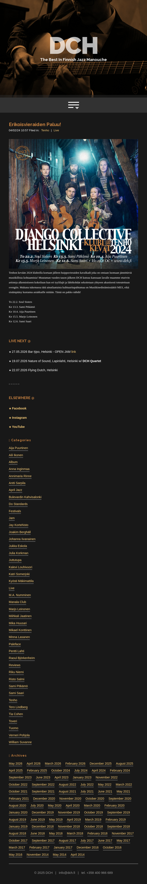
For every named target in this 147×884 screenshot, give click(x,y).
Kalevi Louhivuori (20, 567)
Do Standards (18, 504)
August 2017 (67, 840)
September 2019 (118, 812)
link (73, 351)
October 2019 (93, 812)
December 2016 (87, 847)
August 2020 (17, 805)
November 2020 (70, 798)
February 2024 (120, 770)
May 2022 (105, 784)
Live (56, 130)
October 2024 (60, 770)
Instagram (19, 417)
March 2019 (93, 819)
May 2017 (123, 840)
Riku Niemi (16, 672)
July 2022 (87, 784)
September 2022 (43, 784)
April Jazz (15, 490)
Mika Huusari (18, 623)
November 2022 (106, 777)
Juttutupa (15, 560)
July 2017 (87, 840)
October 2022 (18, 784)
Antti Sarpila (17, 483)
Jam (12, 518)
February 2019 (116, 819)
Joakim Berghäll (20, 532)
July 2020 (37, 805)
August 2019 (17, 819)
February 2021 (19, 798)
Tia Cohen (16, 714)
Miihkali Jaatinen (20, 616)
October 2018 (93, 826)
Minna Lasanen (19, 637)
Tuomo (13, 728)
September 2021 (43, 791)
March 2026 (53, 763)
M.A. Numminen (20, 595)
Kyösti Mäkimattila (21, 581)
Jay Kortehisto (18, 525)
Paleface (15, 644)
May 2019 (56, 819)
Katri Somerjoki (19, 574)
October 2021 (18, 791)
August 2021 (67, 791)
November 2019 (69, 812)
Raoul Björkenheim (22, 658)
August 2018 (17, 833)
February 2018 (97, 833)
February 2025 (37, 770)
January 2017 (63, 847)
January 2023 (82, 777)
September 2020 (120, 798)
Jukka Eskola (18, 546)
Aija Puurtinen (18, 448)
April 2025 (16, 770)
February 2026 (75, 763)
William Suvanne (20, 742)
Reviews (15, 665)
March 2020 (92, 805)
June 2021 (105, 791)
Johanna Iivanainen (22, 539)
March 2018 (75, 833)
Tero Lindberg (18, 707)
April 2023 (61, 777)
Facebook (18, 408)
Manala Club (17, 602)
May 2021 (123, 791)
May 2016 (15, 854)
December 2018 (43, 826)
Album (13, 462)
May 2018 (56, 833)
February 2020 (114, 805)
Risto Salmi (16, 679)
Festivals (15, 511)
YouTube (18, 426)
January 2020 (18, 812)
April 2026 (33, 763)
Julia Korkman (18, 553)
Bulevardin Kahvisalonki (25, 497)
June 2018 (37, 833)
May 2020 (55, 805)
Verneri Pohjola (19, 735)
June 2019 (37, 819)
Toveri (13, 721)
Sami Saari (16, 693)
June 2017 (105, 840)
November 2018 (69, 826)
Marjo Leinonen (19, 609)
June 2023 (43, 777)
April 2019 (74, 819)
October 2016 (112, 847)
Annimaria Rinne (20, 476)
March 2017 (17, 847)
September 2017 (43, 840)
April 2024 (99, 770)
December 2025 (101, 763)
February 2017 (39, 847)
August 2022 (67, 784)
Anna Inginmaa (19, 469)
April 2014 (77, 854)
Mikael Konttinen (20, 630)
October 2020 (94, 798)
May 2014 (59, 854)
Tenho (45, 130)
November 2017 (123, 833)
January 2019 (18, 826)
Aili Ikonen (16, 455)
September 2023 (20, 777)
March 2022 (124, 784)
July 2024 (80, 770)
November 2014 (37, 854)
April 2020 (73, 805)
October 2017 (18, 840)
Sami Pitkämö (18, 686)
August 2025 (124, 763)
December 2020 (44, 798)
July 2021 (87, 791)
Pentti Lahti (16, 651)
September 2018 (118, 826)
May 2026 (15, 763)
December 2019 (43, 812)
